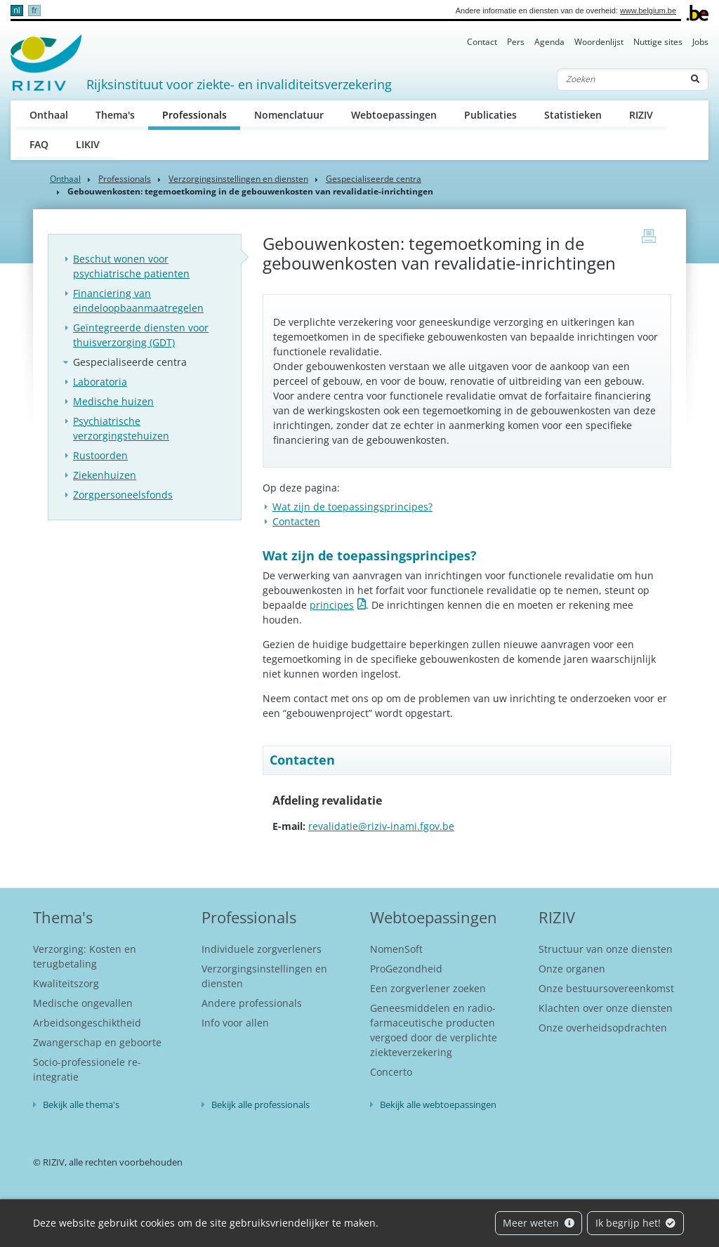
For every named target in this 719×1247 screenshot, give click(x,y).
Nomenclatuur (289, 114)
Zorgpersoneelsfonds (123, 494)
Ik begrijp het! (635, 1222)
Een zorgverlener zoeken (428, 988)
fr (34, 10)
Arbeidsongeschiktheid (87, 1022)
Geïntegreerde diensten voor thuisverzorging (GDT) (141, 335)
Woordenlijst (599, 42)
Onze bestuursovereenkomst (606, 988)
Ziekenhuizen (104, 475)
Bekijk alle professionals (260, 1104)
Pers (516, 42)
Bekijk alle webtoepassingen (438, 1104)
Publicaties (490, 114)
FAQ (38, 144)
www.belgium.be (648, 10)
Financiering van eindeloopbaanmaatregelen (138, 300)
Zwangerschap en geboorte (97, 1042)
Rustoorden (100, 455)
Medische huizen (113, 401)
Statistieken (573, 114)
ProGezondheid (406, 968)
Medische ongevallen (83, 1003)
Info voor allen (235, 1022)
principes (332, 605)
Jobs (700, 42)
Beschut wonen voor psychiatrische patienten (131, 266)
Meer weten (538, 1222)
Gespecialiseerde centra (373, 179)
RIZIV (641, 114)
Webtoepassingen (394, 114)
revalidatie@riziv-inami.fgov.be (381, 826)
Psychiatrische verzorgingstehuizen (121, 428)
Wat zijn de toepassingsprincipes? (352, 506)
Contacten (296, 521)
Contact (482, 42)
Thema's (115, 114)
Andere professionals (252, 1003)
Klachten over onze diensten (606, 1008)
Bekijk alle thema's (81, 1104)
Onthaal (48, 114)
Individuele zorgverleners (262, 949)
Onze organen (572, 968)
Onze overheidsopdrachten (603, 1027)
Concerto (391, 1071)
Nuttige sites (657, 42)
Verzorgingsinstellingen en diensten (238, 179)
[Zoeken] (620, 79)
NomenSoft (396, 949)
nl (16, 10)
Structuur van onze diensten (606, 949)
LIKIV (88, 144)
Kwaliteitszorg (66, 983)
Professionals (201, 114)
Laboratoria (100, 381)
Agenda (549, 42)
